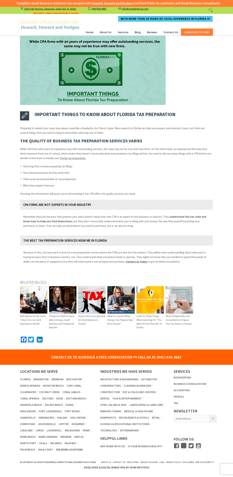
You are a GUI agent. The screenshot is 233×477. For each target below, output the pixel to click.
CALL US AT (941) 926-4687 (160, 357)
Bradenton (41, 379)
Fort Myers (72, 411)
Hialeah (62, 417)
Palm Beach (27, 449)
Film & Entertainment (127, 398)
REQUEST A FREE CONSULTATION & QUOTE (56, 13)
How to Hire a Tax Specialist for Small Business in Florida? (91, 320)
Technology (108, 430)
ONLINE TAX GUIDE (149, 462)
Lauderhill (54, 430)
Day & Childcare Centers (139, 392)
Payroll (179, 396)
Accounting (182, 390)
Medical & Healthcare (138, 411)
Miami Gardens (48, 436)
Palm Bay (70, 443)
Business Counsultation (190, 384)
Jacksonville (47, 424)
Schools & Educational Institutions (124, 424)
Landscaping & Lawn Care (146, 405)
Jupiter (64, 424)
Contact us (119, 462)
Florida (25, 379)
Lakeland (26, 430)
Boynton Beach (53, 385)
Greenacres (46, 417)
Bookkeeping (182, 377)
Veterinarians (129, 430)
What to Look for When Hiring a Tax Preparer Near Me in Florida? (120, 320)
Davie (59, 398)
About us (106, 462)
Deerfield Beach (31, 405)
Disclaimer (188, 462)
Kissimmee (78, 424)
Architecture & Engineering (119, 379)
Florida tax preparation (73, 158)
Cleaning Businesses (137, 385)
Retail (156, 417)
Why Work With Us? (113, 446)
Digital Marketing (113, 467)
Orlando (56, 443)
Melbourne (72, 430)
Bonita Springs (30, 385)
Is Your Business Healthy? (145, 446)
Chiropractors (110, 385)
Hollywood (78, 417)
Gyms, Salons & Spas (113, 405)
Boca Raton (74, 379)
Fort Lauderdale (50, 411)
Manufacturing (110, 411)
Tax (176, 403)
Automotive (149, 379)
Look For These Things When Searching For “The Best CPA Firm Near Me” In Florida (149, 322)
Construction (110, 392)
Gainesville (27, 417)
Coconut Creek (49, 392)
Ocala (43, 443)
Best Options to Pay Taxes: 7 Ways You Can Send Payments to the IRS (33, 320)
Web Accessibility (204, 462)
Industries (133, 462)
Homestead (27, 424)
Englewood (28, 411)
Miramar (65, 436)
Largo (40, 430)
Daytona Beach (76, 398)
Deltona (47, 398)
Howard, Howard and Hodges (108, 3)
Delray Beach (54, 405)
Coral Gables (71, 392)
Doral (70, 405)
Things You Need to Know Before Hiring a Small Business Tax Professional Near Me (61, 322)
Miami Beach (28, 436)
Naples (79, 436)
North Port (28, 443)
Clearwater (28, 392)
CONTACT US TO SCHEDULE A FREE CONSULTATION (92, 357)
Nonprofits (108, 417)
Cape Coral (74, 385)
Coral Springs (29, 398)
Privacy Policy (173, 462)
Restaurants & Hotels (134, 417)
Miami (86, 430)
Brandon (58, 379)
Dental (105, 398)
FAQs (162, 462)
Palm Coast (45, 449)
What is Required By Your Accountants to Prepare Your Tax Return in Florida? (179, 320)
